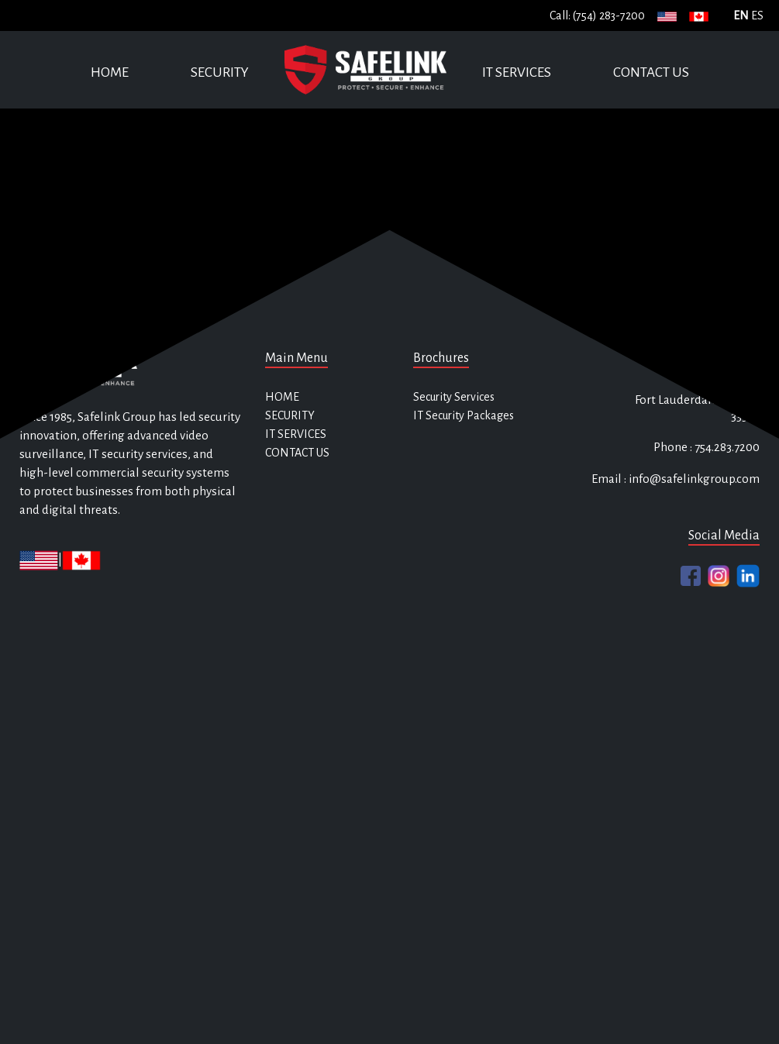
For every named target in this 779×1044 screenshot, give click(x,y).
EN (741, 15)
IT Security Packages (463, 415)
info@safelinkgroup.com (694, 478)
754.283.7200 (726, 446)
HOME (110, 72)
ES (757, 15)
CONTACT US (651, 72)
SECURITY (220, 72)
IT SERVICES (516, 72)
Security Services (454, 397)
